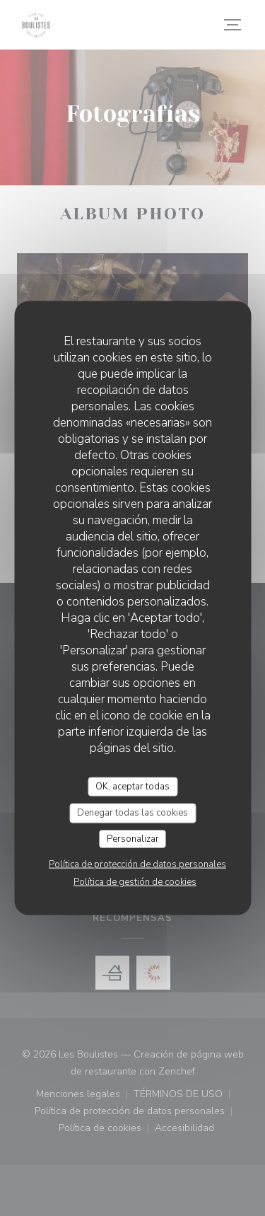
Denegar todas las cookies (132, 812)
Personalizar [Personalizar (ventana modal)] (133, 838)
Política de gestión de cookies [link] (134, 882)
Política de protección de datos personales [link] (137, 864)
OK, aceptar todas (132, 786)
